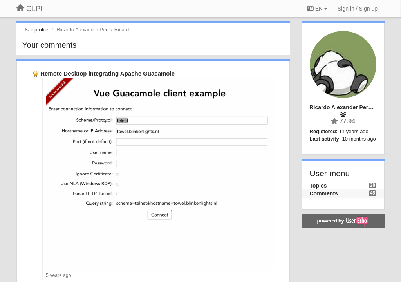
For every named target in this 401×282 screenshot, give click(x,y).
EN (317, 8)
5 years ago (58, 275)
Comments (324, 193)
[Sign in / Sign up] (357, 8)
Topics (318, 186)
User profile (35, 30)
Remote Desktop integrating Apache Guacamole (107, 73)
